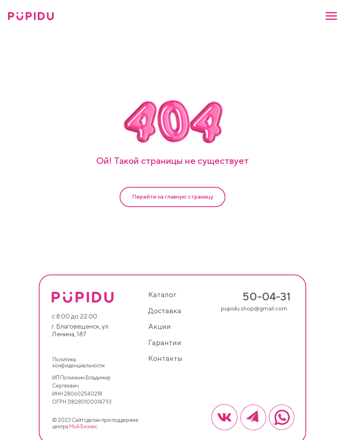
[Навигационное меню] (331, 16)
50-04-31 (266, 296)
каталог (162, 294)
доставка (164, 310)
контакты (165, 358)
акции (159, 326)
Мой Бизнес (83, 426)
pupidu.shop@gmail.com (254, 308)
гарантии (164, 342)
